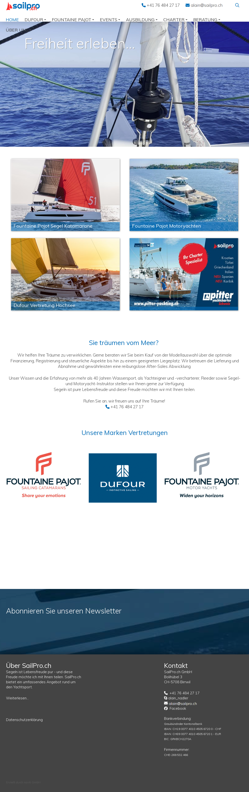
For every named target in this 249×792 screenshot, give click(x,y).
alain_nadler (178, 698)
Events (110, 19)
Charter (175, 19)
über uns (18, 30)
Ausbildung (142, 19)
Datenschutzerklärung (24, 719)
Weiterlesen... (17, 698)
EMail (206, 5)
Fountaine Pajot (73, 19)
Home (12, 19)
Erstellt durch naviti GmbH (23, 782)
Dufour (35, 19)
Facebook (178, 708)
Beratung (206, 19)
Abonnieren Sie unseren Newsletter (64, 610)
